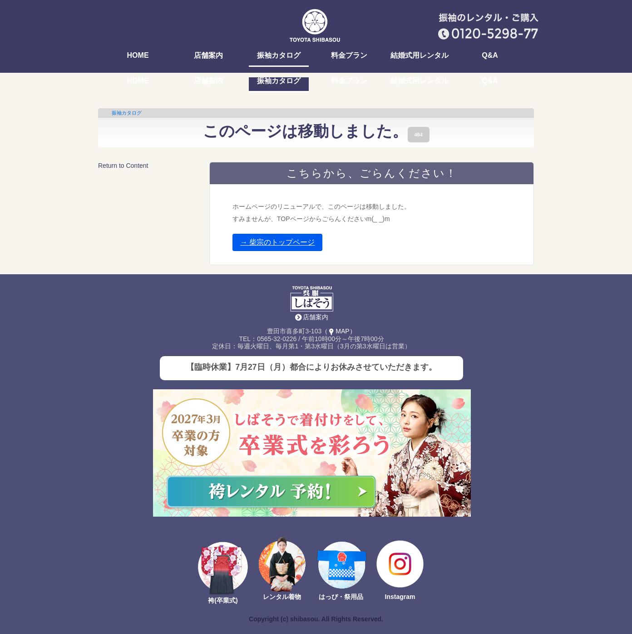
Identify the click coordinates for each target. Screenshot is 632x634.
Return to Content (123, 165)
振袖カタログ (279, 55)
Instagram (400, 596)
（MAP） (338, 331)
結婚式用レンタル (419, 55)
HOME (138, 55)
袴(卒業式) (222, 600)
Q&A (490, 55)
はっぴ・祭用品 (341, 596)
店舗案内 (208, 55)
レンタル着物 (282, 596)
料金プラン (349, 55)
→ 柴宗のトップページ (277, 242)
